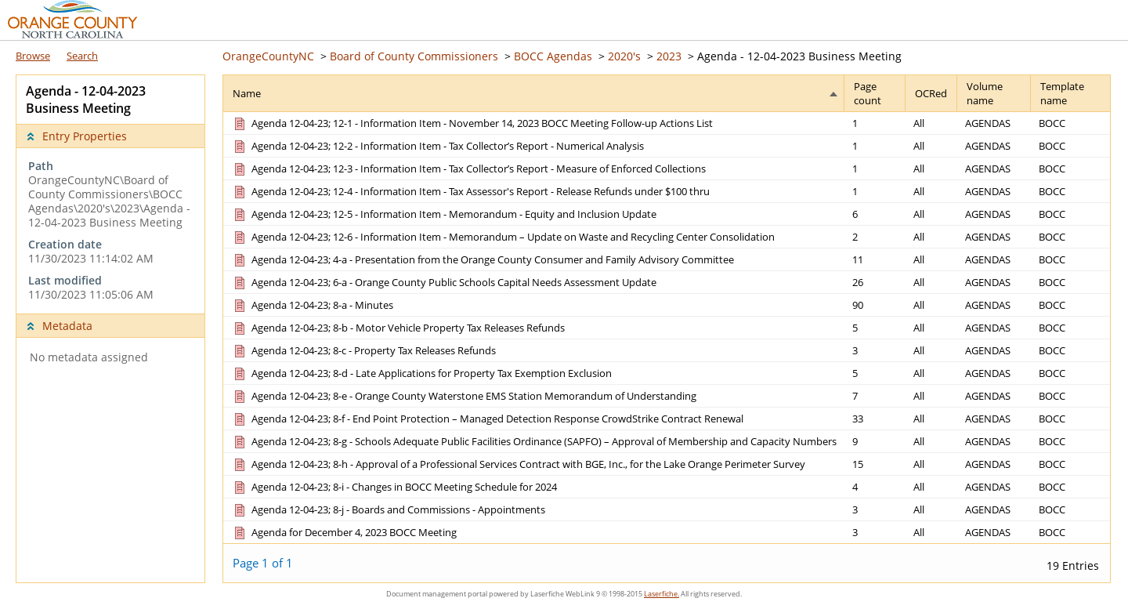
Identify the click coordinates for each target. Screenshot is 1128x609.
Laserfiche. (661, 594)
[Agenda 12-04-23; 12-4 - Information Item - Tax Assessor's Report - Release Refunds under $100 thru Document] (470, 191)
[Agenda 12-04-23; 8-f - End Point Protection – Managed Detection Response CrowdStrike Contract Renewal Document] (487, 418)
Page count (867, 93)
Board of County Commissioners (414, 56)
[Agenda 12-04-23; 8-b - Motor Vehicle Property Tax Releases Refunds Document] (398, 328)
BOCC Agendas (553, 56)
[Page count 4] (875, 486)
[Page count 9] (875, 441)
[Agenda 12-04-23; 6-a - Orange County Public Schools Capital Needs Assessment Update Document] (443, 282)
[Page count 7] (875, 395)
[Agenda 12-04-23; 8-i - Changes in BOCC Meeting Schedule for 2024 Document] (394, 487)
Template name (1062, 93)
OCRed (931, 93)
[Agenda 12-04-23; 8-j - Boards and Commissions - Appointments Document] (388, 509)
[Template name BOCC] (1070, 123)
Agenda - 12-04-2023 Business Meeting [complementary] (86, 99)
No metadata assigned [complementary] (89, 357)
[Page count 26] (875, 281)
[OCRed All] (931, 123)
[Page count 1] (875, 123)
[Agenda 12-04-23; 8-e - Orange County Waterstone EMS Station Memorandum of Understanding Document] (463, 396)
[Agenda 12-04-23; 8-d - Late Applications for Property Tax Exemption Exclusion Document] (421, 373)
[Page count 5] (875, 327)
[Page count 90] (875, 304)
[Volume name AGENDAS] (994, 123)
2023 (669, 56)
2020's (624, 56)
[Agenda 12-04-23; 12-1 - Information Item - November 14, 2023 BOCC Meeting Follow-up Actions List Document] (472, 123)
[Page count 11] (875, 259)
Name (247, 93)
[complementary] (110, 230)
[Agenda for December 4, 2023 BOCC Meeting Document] (344, 532)
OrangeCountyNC (268, 56)
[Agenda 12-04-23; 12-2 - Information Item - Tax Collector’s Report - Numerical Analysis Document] (437, 146)
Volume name (985, 93)
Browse (33, 56)
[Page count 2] (875, 236)
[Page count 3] (875, 350)
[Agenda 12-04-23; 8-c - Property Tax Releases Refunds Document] (363, 350)
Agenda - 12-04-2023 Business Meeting (799, 56)
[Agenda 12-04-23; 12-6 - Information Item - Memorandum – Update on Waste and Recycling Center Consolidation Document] (503, 237)
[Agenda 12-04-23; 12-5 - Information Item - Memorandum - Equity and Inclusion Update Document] (443, 214)
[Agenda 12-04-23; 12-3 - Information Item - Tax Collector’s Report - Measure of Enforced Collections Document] (468, 168)
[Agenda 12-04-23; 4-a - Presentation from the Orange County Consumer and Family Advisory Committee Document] (482, 259)
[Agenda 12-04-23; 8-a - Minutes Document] (312, 305)
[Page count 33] (875, 418)
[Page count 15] (875, 463)
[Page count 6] (875, 213)
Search (82, 56)
